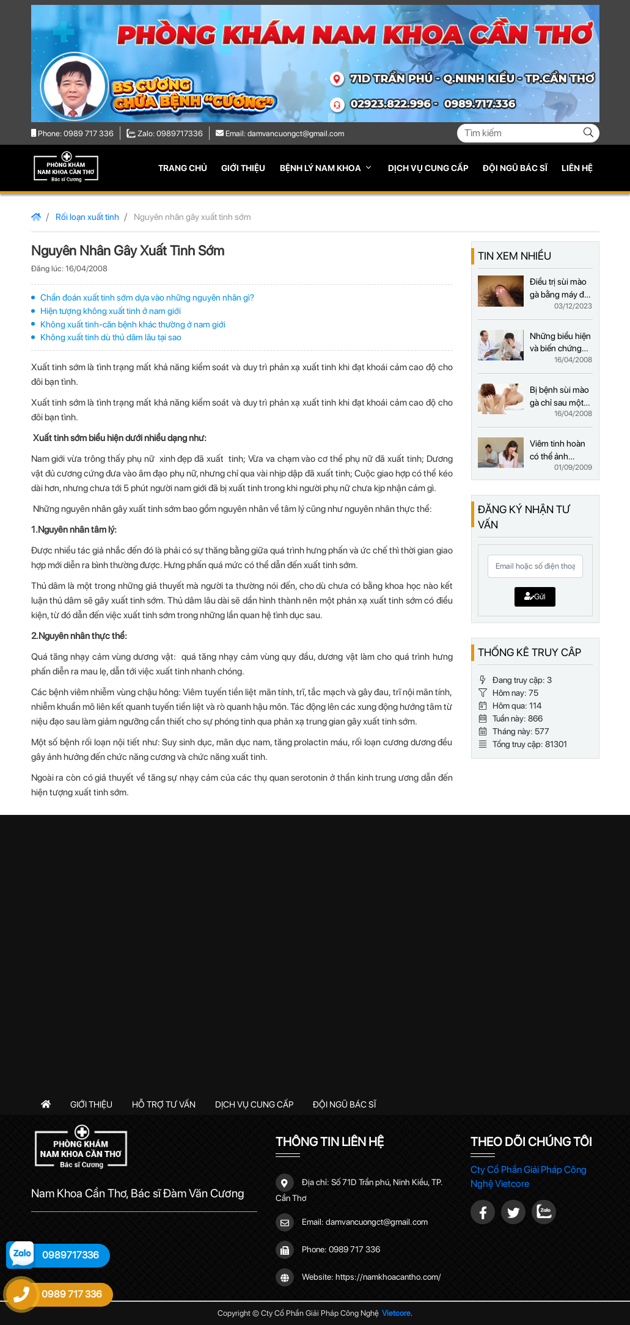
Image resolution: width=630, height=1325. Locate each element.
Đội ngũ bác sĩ (515, 168)
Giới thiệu (243, 168)
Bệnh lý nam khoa (321, 168)
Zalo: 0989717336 (164, 133)
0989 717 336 (354, 1249)
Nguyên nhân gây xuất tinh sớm (192, 216)
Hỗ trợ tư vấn (164, 1104)
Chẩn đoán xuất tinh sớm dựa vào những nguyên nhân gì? (147, 297)
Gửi (535, 596)
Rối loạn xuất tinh (87, 216)
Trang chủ (182, 168)
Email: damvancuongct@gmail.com (280, 133)
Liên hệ (577, 168)
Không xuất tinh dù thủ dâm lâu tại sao (110, 337)
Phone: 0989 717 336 (72, 133)
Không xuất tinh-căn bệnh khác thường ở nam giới (132, 324)
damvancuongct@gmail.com (377, 1222)
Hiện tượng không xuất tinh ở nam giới (110, 310)
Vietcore (396, 1313)
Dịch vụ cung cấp (428, 168)
